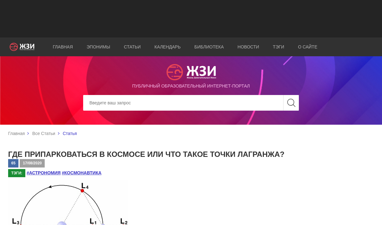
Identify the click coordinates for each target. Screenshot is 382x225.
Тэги (278, 46)
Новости (248, 46)
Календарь (167, 46)
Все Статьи (43, 133)
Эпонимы (98, 46)
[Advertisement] (191, 18)
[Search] (191, 103)
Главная (63, 46)
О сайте (307, 46)
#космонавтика (82, 172)
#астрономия (44, 172)
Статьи (132, 46)
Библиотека (209, 46)
